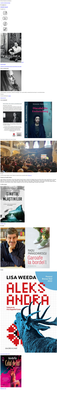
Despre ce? (30, 175)
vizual (5, 66)
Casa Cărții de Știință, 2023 (5, 353)
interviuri (11, 66)
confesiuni (2, 66)
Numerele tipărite (3, 64)
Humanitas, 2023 (3, 388)
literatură (7, 66)
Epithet (9, 95)
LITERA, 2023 (3, 223)
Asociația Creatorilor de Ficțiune (5, 2)
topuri (14, 66)
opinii (20, 66)
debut (16, 66)
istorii (18, 66)
